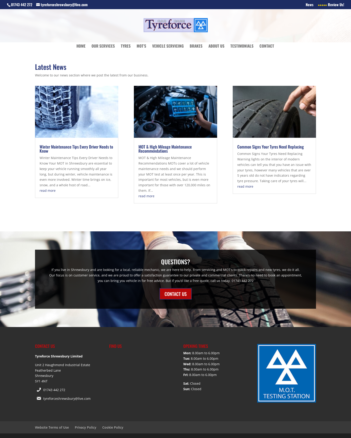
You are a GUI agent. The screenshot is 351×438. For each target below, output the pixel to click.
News (309, 5)
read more (48, 190)
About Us (216, 46)
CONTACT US (176, 293)
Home (81, 46)
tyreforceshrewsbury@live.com (67, 398)
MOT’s (141, 46)
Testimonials (242, 46)
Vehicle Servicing (168, 46)
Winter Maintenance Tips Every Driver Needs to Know (76, 149)
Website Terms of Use (52, 427)
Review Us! (331, 5)
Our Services (103, 46)
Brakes (196, 46)
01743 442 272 (54, 390)
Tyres (126, 46)
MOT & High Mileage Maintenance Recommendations (165, 149)
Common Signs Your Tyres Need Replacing (270, 147)
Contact (266, 46)
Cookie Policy (112, 427)
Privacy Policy (85, 427)
